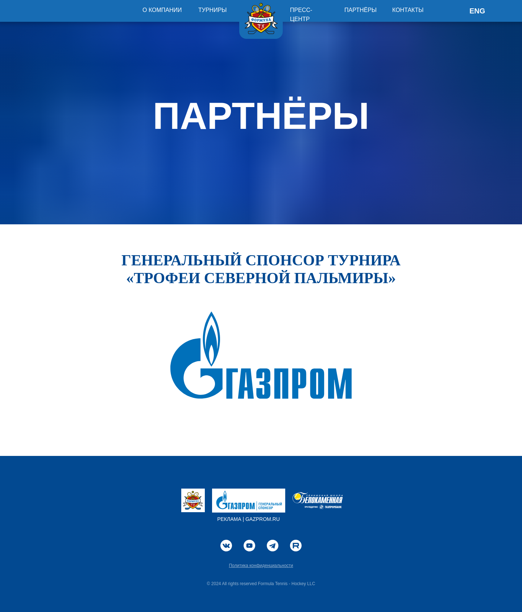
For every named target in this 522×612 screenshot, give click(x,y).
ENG (477, 11)
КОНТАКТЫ (407, 10)
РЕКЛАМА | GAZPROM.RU (248, 519)
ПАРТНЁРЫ (360, 10)
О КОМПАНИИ (162, 10)
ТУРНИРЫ (212, 10)
